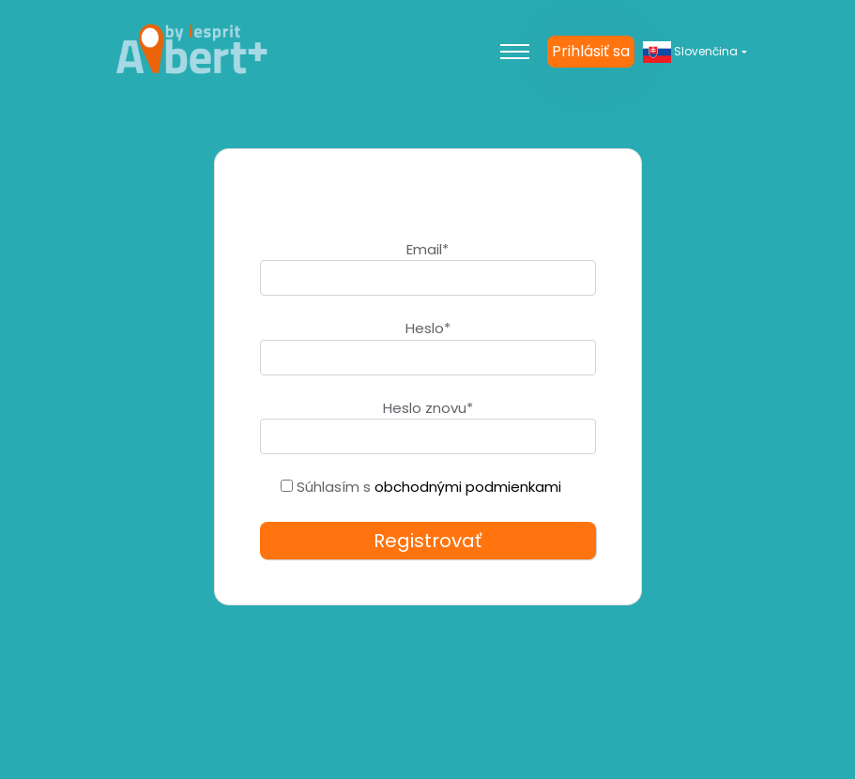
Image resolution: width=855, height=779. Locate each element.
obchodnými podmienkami (467, 486)
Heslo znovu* (428, 408)
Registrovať (427, 540)
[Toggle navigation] (514, 51)
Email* (427, 249)
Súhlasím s (421, 486)
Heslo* (427, 328)
